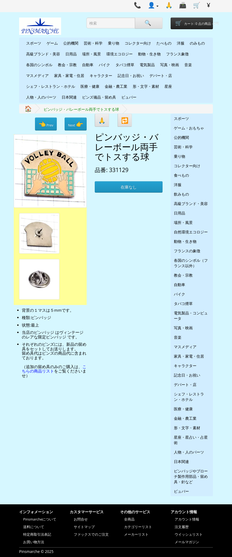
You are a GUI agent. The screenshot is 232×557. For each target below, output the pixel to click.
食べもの (181, 175)
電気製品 (147, 64)
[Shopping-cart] (192, 23)
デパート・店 (160, 75)
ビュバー (128, 97)
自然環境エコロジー (191, 231)
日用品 (71, 53)
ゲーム (52, 43)
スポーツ (33, 43)
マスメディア (37, 75)
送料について (33, 526)
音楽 (188, 64)
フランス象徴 (177, 53)
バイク (104, 64)
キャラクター (101, 75)
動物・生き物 (149, 53)
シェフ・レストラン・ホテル (50, 86)
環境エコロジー (119, 53)
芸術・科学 (93, 43)
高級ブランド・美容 (43, 53)
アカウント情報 (187, 519)
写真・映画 (169, 64)
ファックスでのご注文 (91, 534)
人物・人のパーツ (41, 97)
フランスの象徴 (187, 250)
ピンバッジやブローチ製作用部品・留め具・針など (191, 476)
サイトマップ (84, 526)
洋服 (180, 43)
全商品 (129, 519)
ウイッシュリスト (189, 534)
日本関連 (69, 97)
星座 (168, 86)
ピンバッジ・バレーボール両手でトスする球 (81, 109)
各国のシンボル (39, 64)
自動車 (87, 64)
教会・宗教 (67, 64)
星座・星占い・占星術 (191, 440)
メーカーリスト (136, 534)
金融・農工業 (116, 86)
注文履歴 (182, 526)
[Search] (148, 23)
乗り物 (113, 43)
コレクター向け (138, 43)
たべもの (163, 43)
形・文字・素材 (146, 86)
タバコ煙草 (124, 64)
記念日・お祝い (131, 75)
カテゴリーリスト (138, 526)
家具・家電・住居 (69, 75)
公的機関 (70, 43)
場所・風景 (91, 53)
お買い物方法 (33, 541)
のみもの (197, 43)
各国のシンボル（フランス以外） (191, 263)
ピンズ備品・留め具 (99, 97)
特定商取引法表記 (37, 534)
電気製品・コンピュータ (191, 315)
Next (75, 124)
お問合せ (81, 519)
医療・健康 (89, 86)
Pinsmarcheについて (39, 519)
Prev (45, 124)
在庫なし (129, 187)
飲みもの (181, 194)
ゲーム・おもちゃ (189, 127)
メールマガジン (187, 541)
